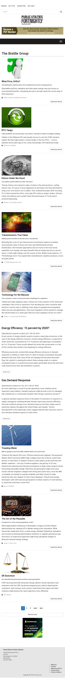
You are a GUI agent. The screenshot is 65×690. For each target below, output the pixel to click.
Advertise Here (32, 614)
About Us (54, 664)
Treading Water (9, 448)
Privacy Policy (55, 670)
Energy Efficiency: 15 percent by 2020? (25, 328)
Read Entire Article (56, 101)
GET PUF (11, 6)
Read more (7, 372)
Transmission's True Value (15, 235)
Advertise (21, 6)
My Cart (31, 6)
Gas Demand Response (16, 380)
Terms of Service (56, 672)
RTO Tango (7, 130)
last (41, 608)
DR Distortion (8, 575)
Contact (53, 666)
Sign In (3, 6)
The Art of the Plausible (13, 518)
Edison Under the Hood (13, 178)
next (35, 608)
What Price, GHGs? (11, 81)
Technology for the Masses (15, 294)
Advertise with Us (56, 668)
